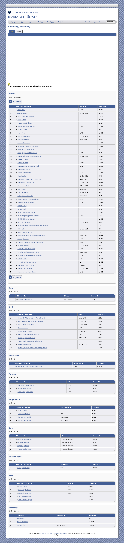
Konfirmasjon (65, 464)
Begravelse (78, 363)
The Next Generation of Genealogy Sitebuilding (52, 533)
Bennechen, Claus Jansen (26, 385)
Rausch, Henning (23, 239)
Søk (22, 22)
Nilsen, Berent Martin (24, 344)
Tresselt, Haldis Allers (25, 299)
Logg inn (31, 22)
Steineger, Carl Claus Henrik (26, 272)
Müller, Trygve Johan (24, 222)
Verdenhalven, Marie (24, 388)
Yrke (70, 483)
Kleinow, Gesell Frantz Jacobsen (27, 199)
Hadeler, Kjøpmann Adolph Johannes (29, 156)
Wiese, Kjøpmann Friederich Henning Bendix (32, 348)
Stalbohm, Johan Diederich (26, 265)
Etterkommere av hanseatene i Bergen (23, 14)
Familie (21, 515)
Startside (13, 22)
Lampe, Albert (21, 206)
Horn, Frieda (21, 176)
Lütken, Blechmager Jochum (26, 212)
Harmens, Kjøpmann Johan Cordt (28, 166)
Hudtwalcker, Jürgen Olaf (25, 182)
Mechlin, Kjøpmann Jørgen (26, 219)
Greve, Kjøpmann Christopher (27, 153)
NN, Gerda (20, 229)
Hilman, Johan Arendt (24, 173)
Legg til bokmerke (98, 22)
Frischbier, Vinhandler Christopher (28, 146)
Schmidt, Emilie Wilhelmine (26, 249)
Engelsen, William (23, 139)
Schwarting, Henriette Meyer (26, 262)
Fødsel (83, 106)
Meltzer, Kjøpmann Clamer (26, 338)
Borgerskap (66, 407)
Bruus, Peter (21, 120)
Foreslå (18, 32)
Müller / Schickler (22, 522)
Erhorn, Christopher (23, 143)
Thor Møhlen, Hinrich (24, 417)
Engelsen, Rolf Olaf (23, 136)
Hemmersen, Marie (23, 169)
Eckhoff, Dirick (22, 130)
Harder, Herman (22, 163)
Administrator (65, 535)
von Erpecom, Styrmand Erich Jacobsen (29, 366)
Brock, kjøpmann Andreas (25, 116)
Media (51, 22)
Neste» (18, 101)
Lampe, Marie (21, 209)
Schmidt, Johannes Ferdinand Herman (29, 255)
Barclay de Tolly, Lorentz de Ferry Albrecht (31, 318)
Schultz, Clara (21, 259)
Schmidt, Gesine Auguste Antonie (28, 252)
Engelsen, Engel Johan (24, 439)
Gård (64, 436)
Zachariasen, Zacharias (25, 392)
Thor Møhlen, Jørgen (24, 420)
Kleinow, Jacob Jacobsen (25, 202)
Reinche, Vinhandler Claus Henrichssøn (30, 242)
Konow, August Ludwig (25, 331)
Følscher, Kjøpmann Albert (26, 149)
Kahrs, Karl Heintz (23, 192)
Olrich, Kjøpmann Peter (25, 232)
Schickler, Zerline (23, 245)
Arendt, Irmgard (22, 113)
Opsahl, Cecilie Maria (24, 449)
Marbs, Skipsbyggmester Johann (28, 216)
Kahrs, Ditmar (22, 486)
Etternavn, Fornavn (23, 106)
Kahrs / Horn (21, 518)
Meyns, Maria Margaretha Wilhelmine (30, 341)
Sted (11, 32)
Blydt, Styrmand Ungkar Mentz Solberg (30, 321)
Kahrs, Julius (21, 189)
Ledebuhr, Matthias (24, 414)
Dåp (66, 296)
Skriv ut (87, 22)
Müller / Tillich (21, 525)
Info (61, 22)
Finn (41, 22)
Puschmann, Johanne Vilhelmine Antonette (31, 235)
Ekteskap (61, 515)
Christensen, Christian (24, 123)
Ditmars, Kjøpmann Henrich (26, 126)
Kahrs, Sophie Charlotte (25, 196)
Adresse (71, 382)
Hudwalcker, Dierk (23, 186)
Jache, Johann (22, 410)
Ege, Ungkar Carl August (26, 324)
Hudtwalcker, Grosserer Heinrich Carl (29, 179)
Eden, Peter (21, 133)
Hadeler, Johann (22, 159)
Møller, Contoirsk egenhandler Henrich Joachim (32, 225)
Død (81, 315)
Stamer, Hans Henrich (24, 268)
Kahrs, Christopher (23, 468)
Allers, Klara (21, 110)
